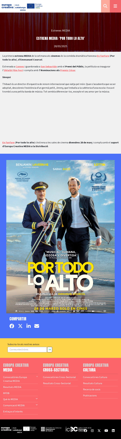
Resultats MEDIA (12, 387)
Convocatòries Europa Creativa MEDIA (20, 378)
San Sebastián (49, 66)
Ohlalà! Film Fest (13, 70)
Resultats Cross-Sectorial (57, 383)
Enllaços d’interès (13, 411)
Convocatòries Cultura (95, 377)
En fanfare (103, 56)
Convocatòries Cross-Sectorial (59, 377)
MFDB (6, 393)
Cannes (20, 66)
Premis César (67, 70)
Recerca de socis (91, 389)
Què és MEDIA (20, 399)
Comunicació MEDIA (20, 405)
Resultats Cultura (92, 383)
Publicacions (90, 395)
